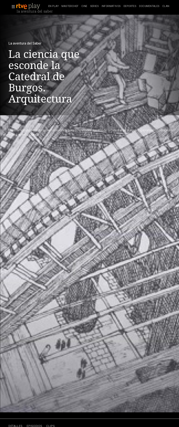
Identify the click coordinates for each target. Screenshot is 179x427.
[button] (12, 6)
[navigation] (109, 6)
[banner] (31, 6)
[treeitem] (53, 6)
